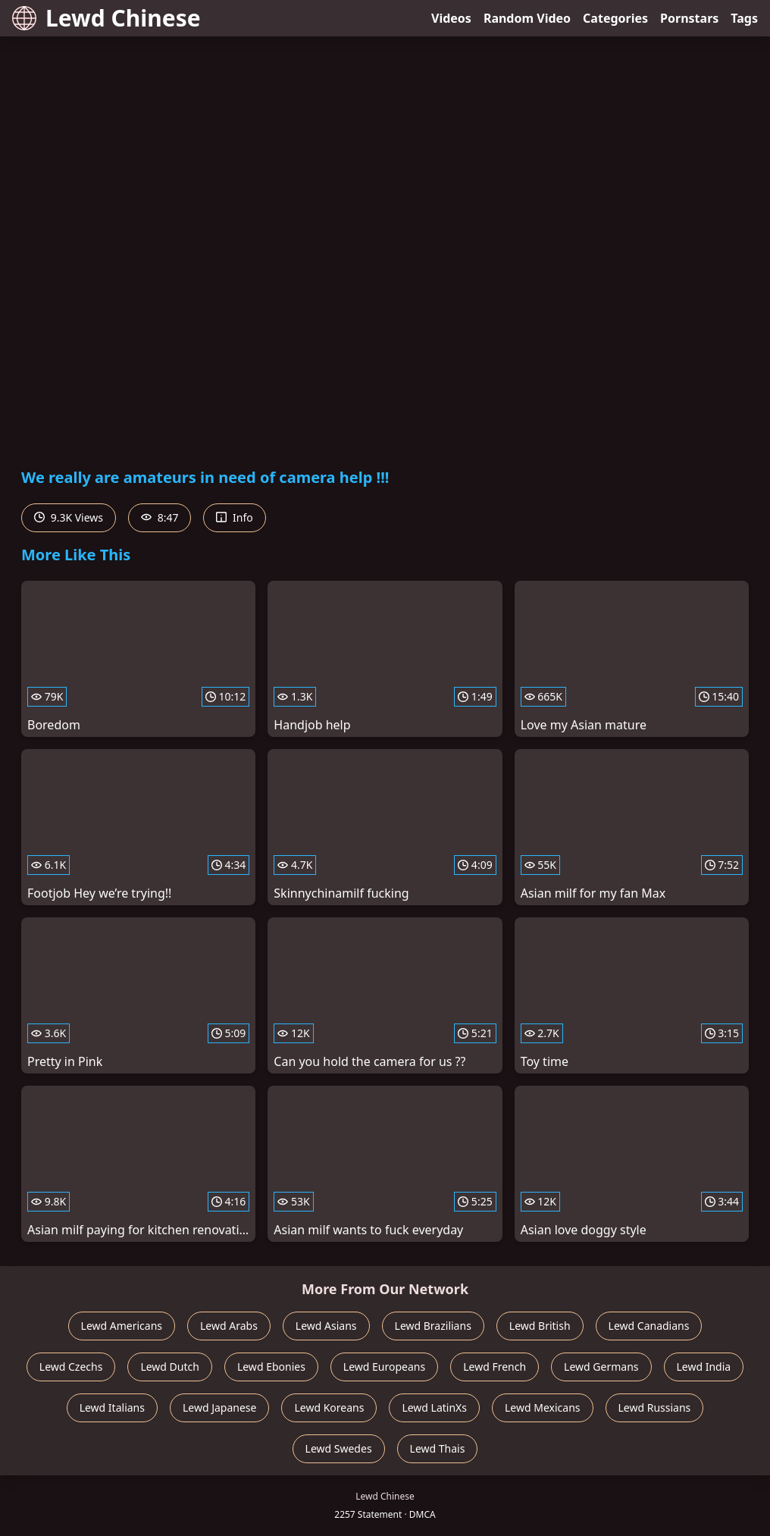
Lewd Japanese (220, 1407)
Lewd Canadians (649, 1325)
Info (234, 517)
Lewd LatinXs (434, 1407)
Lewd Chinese (106, 17)
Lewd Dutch (169, 1366)
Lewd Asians (326, 1325)
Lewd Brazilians (433, 1325)
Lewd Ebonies (271, 1366)
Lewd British (540, 1325)
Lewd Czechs (71, 1366)
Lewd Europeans (384, 1366)
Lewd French (494, 1366)
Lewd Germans (601, 1366)
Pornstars (689, 18)
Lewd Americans (121, 1325)
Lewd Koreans (329, 1407)
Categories (615, 18)
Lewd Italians (112, 1407)
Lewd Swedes (338, 1448)
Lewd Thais (437, 1448)
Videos (451, 18)
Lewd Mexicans (542, 1407)
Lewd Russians (654, 1407)
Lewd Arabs (229, 1325)
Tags (744, 18)
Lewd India (704, 1366)
